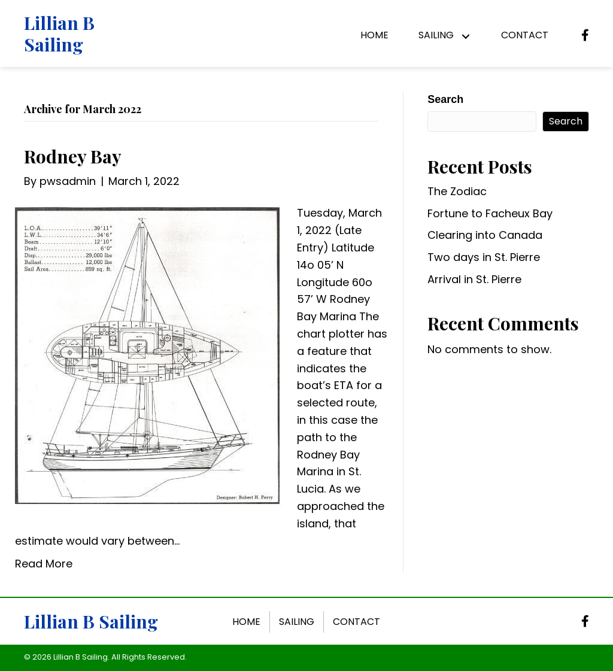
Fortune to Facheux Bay (490, 213)
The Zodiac (457, 191)
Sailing (296, 622)
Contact (356, 622)
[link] (374, 36)
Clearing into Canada (484, 234)
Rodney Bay (73, 156)
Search (445, 99)
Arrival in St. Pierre (474, 279)
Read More (43, 563)
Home (246, 622)
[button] (465, 36)
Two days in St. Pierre (483, 257)
